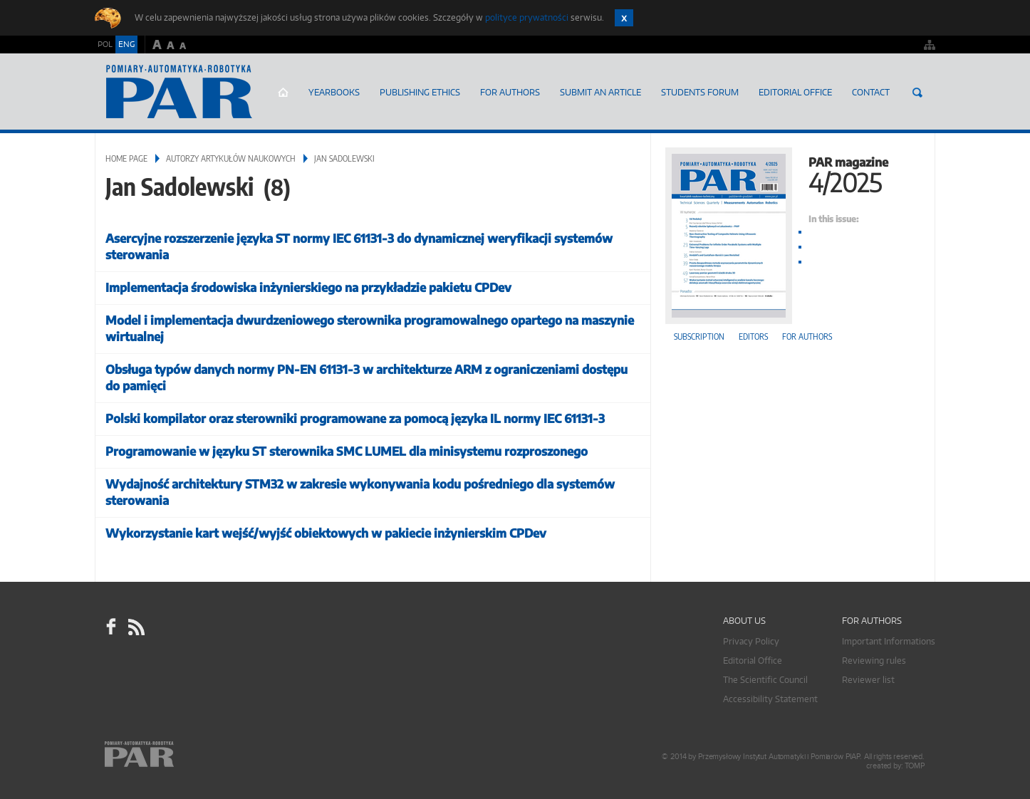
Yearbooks (334, 92)
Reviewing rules (874, 660)
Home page (283, 92)
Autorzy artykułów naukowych (231, 158)
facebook (111, 626)
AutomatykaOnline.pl (179, 92)
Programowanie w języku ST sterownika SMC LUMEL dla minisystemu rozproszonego (346, 451)
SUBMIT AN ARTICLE (600, 92)
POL (105, 44)
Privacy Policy (751, 641)
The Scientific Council (765, 679)
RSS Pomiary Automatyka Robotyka (135, 626)
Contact (871, 92)
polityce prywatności (526, 17)
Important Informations (888, 641)
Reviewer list (868, 679)
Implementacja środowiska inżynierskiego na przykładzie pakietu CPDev (308, 287)
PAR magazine (792, 173)
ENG (126, 44)
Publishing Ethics (420, 92)
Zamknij (624, 17)
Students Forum (700, 92)
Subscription (699, 336)
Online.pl (180, 754)
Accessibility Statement (770, 699)
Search (917, 92)
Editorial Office (795, 92)
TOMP (915, 766)
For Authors (510, 92)
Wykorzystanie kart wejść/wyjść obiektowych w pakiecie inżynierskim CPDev (325, 533)
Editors (753, 336)
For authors (807, 336)
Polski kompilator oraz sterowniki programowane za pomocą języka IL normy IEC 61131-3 (355, 418)
